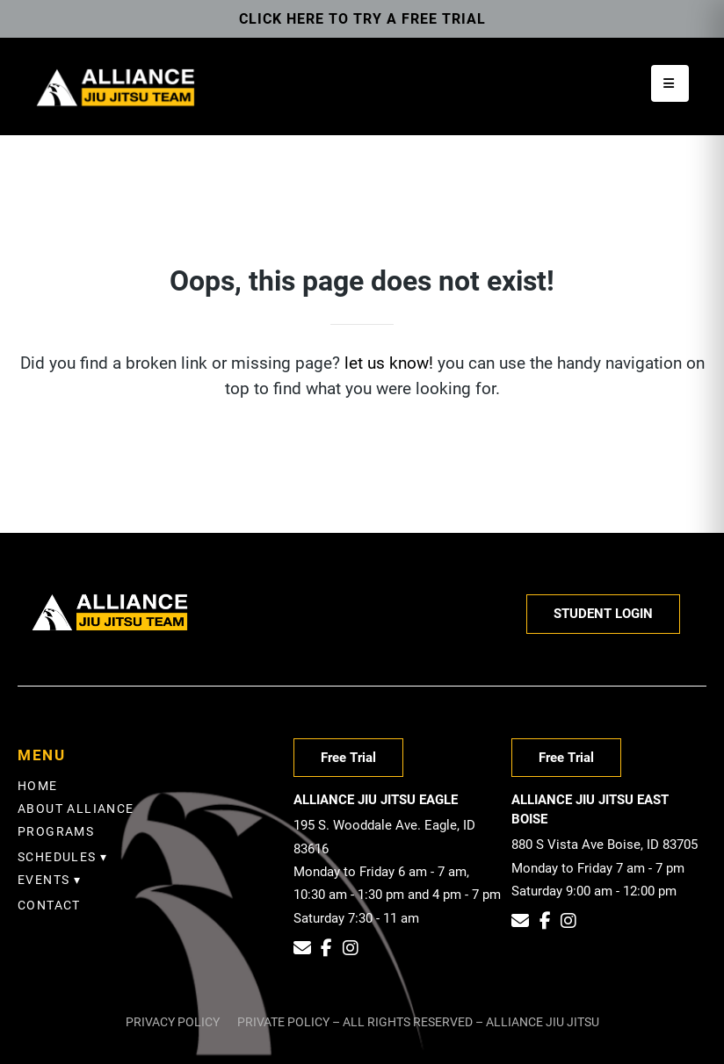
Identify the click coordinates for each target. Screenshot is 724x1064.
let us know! (388, 363)
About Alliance (76, 809)
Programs (56, 831)
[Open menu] (670, 83)
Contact (49, 905)
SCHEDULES (57, 857)
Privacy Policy (173, 1022)
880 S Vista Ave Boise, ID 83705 (604, 844)
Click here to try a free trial (362, 19)
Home (38, 786)
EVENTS (43, 880)
